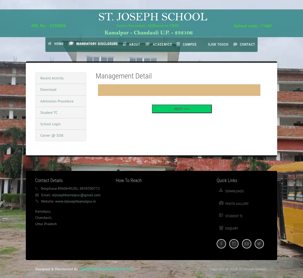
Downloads (234, 191)
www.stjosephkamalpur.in (75, 201)
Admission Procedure (57, 101)
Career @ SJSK (52, 135)
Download (48, 89)
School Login (50, 124)
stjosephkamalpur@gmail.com (76, 195)
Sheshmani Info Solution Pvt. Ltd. (107, 269)
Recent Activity (52, 78)
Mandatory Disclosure (97, 44)
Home (59, 44)
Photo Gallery (237, 204)
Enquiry (231, 228)
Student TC (48, 112)
